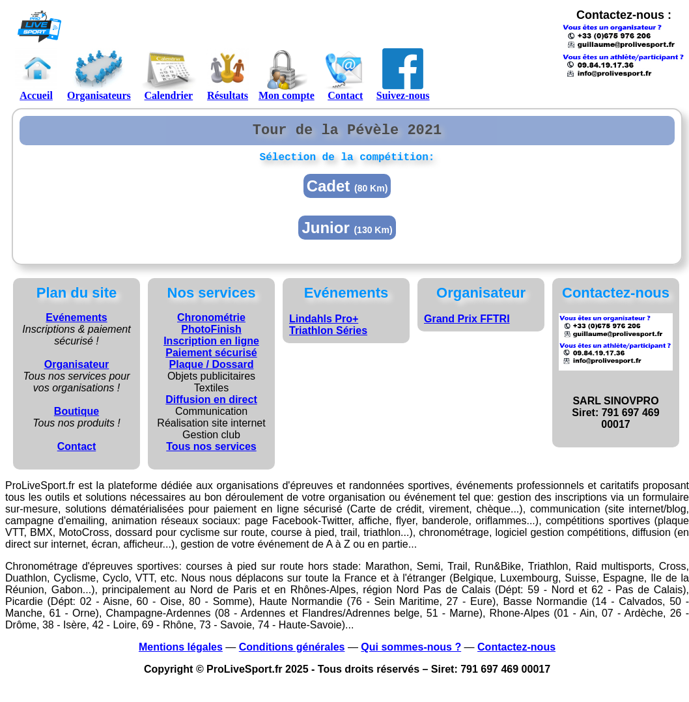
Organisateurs (99, 74)
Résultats (227, 74)
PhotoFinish (211, 335)
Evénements (76, 323)
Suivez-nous (403, 74)
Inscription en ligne (211, 346)
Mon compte (287, 74)
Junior (347, 233)
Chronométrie (211, 323)
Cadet (347, 192)
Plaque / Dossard (211, 370)
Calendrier (169, 74)
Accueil (36, 74)
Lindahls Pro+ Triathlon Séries (328, 330)
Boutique (76, 417)
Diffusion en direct (211, 405)
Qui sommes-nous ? (411, 652)
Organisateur (76, 370)
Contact (345, 74)
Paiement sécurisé (211, 358)
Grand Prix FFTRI (467, 324)
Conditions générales (292, 652)
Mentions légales (181, 652)
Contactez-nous (516, 652)
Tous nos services (211, 452)
